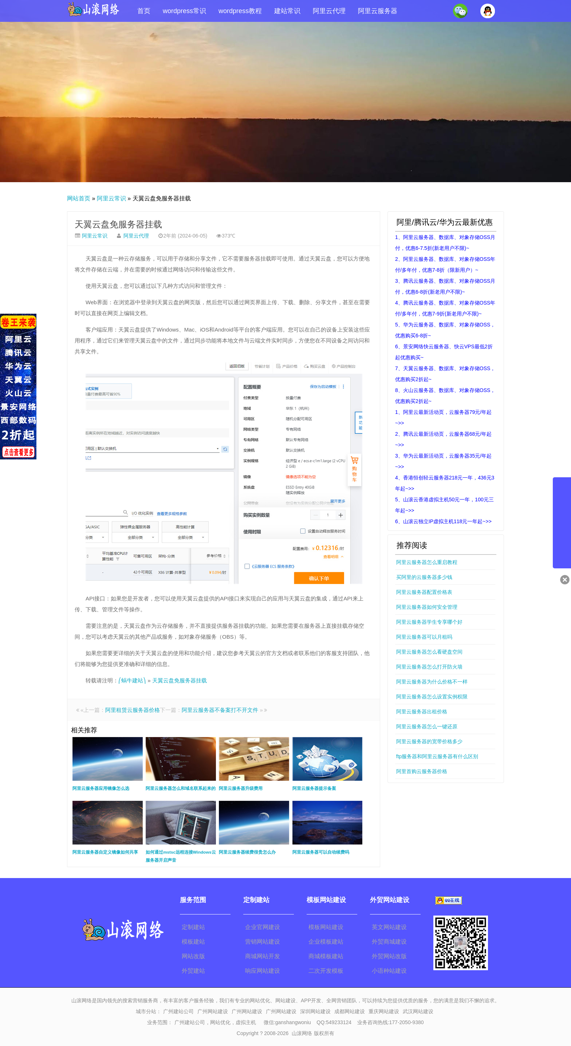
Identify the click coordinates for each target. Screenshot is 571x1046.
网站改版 (193, 956)
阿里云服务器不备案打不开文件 (220, 710)
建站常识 (287, 11)
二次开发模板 (325, 971)
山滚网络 (302, 1033)
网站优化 (220, 1022)
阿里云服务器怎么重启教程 (426, 562)
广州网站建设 (212, 1011)
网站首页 (78, 198)
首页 (143, 11)
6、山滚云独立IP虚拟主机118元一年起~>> (443, 521)
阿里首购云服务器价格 (421, 771)
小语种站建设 (389, 971)
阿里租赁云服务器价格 (132, 710)
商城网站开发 (262, 956)
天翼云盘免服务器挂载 (118, 224)
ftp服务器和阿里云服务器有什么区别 (437, 756)
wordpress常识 (184, 11)
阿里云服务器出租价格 (421, 711)
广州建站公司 (178, 1011)
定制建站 (193, 927)
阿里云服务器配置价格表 (424, 592)
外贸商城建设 (389, 942)
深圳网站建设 (315, 1011)
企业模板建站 (325, 942)
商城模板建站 (325, 956)
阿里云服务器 (377, 11)
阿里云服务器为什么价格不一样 (432, 682)
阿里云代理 (329, 11)
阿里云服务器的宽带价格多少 (429, 741)
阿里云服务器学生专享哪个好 (429, 622)
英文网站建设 (389, 927)
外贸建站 (193, 971)
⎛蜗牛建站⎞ (132, 680)
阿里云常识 (111, 198)
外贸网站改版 (389, 956)
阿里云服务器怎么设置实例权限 (432, 697)
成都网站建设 (349, 1011)
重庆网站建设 (384, 1011)
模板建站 (193, 942)
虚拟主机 (246, 1022)
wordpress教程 (240, 11)
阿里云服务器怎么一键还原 (426, 726)
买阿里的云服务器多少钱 (424, 577)
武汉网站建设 (418, 1011)
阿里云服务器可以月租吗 (424, 637)
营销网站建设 (262, 942)
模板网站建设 (325, 927)
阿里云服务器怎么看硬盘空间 (429, 652)
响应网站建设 (262, 971)
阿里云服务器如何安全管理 (426, 607)
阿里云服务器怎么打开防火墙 (429, 667)
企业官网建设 (262, 927)
